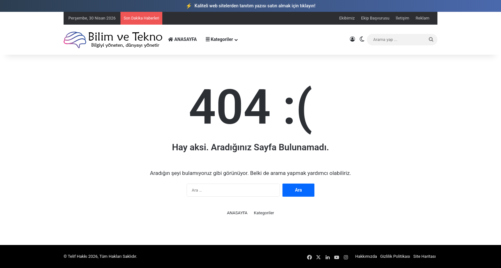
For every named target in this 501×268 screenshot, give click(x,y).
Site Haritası (424, 256)
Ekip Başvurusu (375, 18)
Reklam (422, 18)
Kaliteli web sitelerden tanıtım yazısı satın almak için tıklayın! (250, 6)
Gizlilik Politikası (395, 256)
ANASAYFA (182, 39)
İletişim (402, 18)
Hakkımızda (366, 256)
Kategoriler (219, 39)
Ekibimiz (347, 18)
